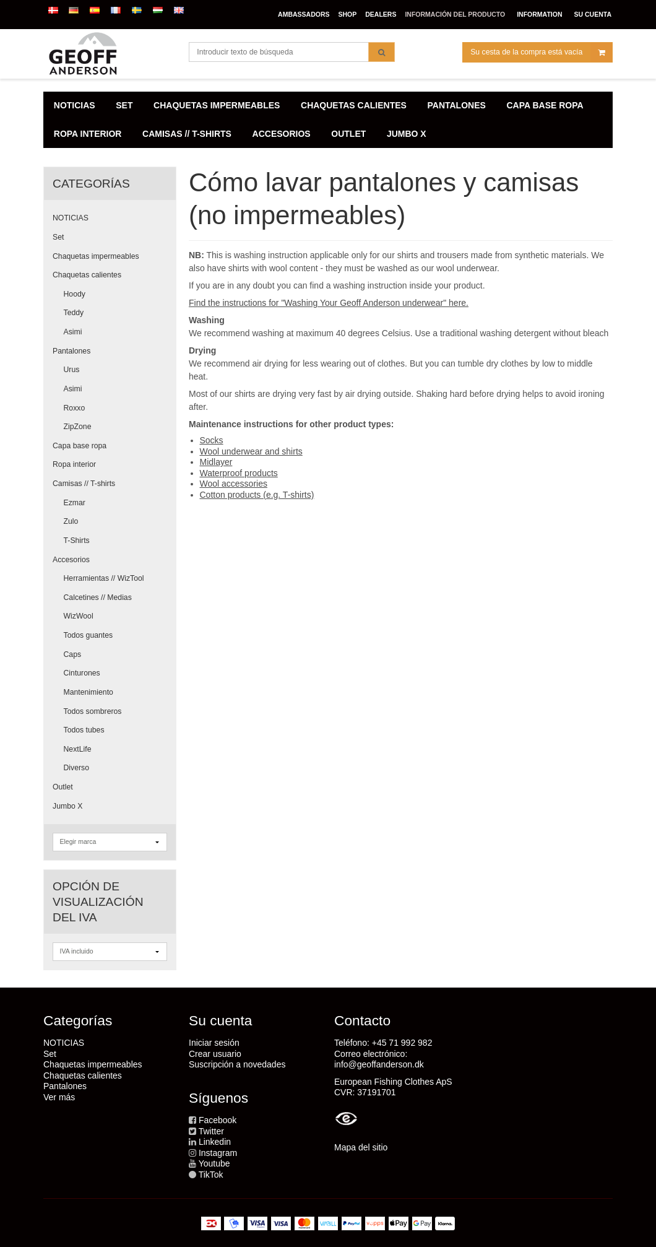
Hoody (74, 294)
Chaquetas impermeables (96, 256)
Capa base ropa (79, 445)
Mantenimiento (88, 692)
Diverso (77, 767)
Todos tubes (84, 730)
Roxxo (74, 408)
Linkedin (215, 1142)
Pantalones (71, 351)
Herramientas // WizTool (104, 578)
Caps (73, 654)
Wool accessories (233, 484)
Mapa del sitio (360, 1147)
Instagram (218, 1153)
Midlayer (216, 462)
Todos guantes (88, 635)
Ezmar (74, 502)
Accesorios (71, 559)
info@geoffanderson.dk (379, 1064)
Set (58, 237)
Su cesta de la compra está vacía (541, 52)
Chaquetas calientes (87, 275)
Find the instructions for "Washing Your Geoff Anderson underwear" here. (328, 303)
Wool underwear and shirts (251, 451)
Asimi (73, 332)
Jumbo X (67, 806)
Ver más (59, 1097)
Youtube (214, 1163)
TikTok (211, 1175)
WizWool (78, 616)
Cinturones (82, 673)
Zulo (71, 521)
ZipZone (78, 426)
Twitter (211, 1131)
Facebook (217, 1120)
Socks (211, 440)
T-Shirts (77, 540)
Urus (72, 369)
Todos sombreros (93, 711)
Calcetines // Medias (98, 597)
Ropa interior (74, 464)
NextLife (78, 749)
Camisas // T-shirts (84, 483)
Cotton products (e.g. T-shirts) (257, 495)
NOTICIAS (70, 218)
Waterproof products (239, 473)
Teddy (74, 312)
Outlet (63, 787)
